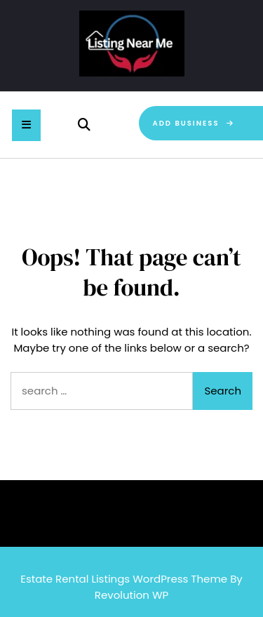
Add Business (194, 123)
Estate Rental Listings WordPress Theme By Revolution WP (131, 586)
